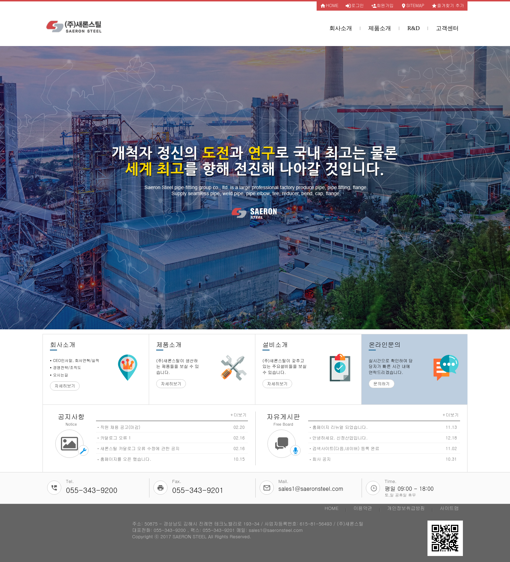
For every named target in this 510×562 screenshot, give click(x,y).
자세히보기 (65, 385)
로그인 (355, 5)
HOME (329, 5)
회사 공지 (321, 459)
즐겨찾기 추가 (447, 5)
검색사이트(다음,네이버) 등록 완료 (345, 448)
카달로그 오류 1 (115, 438)
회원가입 (382, 5)
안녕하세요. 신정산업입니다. (340, 438)
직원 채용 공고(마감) (120, 427)
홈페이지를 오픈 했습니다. (125, 459)
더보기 (240, 414)
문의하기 (381, 383)
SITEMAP (412, 5)
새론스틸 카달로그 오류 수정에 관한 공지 (140, 448)
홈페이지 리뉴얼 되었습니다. (340, 427)
